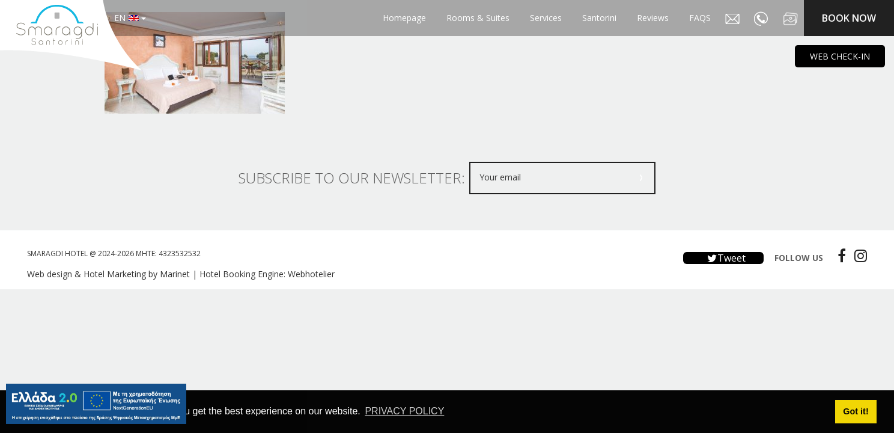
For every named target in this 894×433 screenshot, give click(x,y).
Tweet (723, 258)
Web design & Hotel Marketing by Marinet (108, 274)
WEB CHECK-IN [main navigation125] (840, 56)
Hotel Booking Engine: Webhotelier (267, 274)
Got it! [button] (855, 411)
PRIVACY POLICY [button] (404, 411)
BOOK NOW (849, 18)
